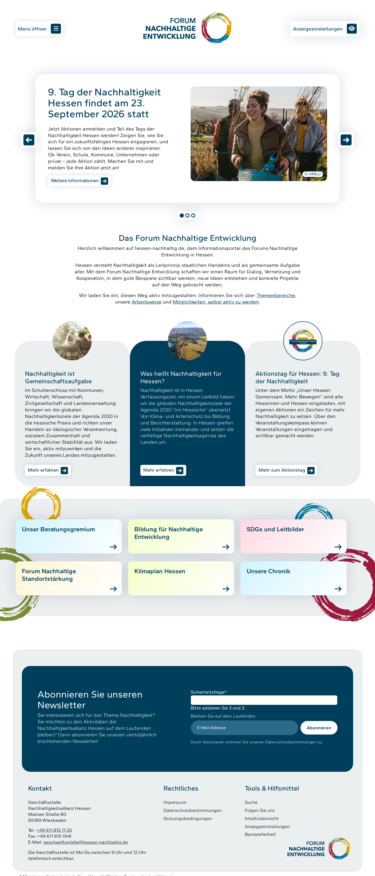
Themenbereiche (276, 296)
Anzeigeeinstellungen (325, 29)
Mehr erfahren (44, 471)
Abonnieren (319, 722)
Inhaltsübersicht (262, 813)
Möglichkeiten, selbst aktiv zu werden (216, 303)
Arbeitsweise (146, 303)
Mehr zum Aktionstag (283, 471)
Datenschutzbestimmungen (193, 805)
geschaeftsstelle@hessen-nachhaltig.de (85, 837)
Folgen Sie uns (260, 805)
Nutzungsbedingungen (188, 813)
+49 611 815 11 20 (54, 825)
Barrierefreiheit (260, 829)
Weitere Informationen (76, 181)
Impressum (175, 797)
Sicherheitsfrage (209, 687)
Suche (251, 797)
